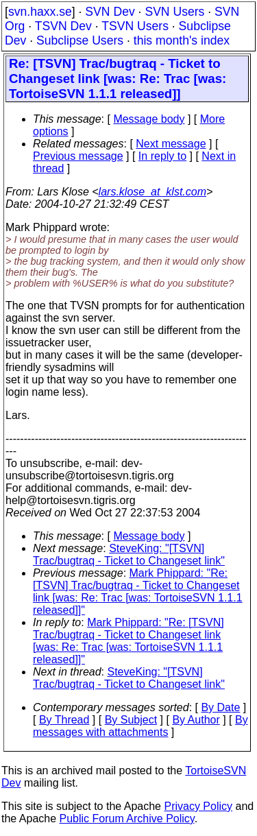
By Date (220, 707)
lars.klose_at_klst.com (152, 192)
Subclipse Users (79, 40)
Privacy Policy (198, 806)
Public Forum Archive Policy (127, 818)
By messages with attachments (140, 726)
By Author (195, 720)
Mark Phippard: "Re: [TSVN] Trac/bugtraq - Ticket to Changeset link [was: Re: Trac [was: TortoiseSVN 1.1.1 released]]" (138, 591)
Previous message (78, 156)
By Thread (64, 720)
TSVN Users (135, 26)
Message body (148, 119)
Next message (171, 144)
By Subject (131, 720)
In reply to (162, 156)
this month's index (182, 40)
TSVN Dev (63, 26)
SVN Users (174, 12)
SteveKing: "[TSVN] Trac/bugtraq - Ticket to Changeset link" (129, 554)
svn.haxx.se (40, 12)
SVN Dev (109, 12)
